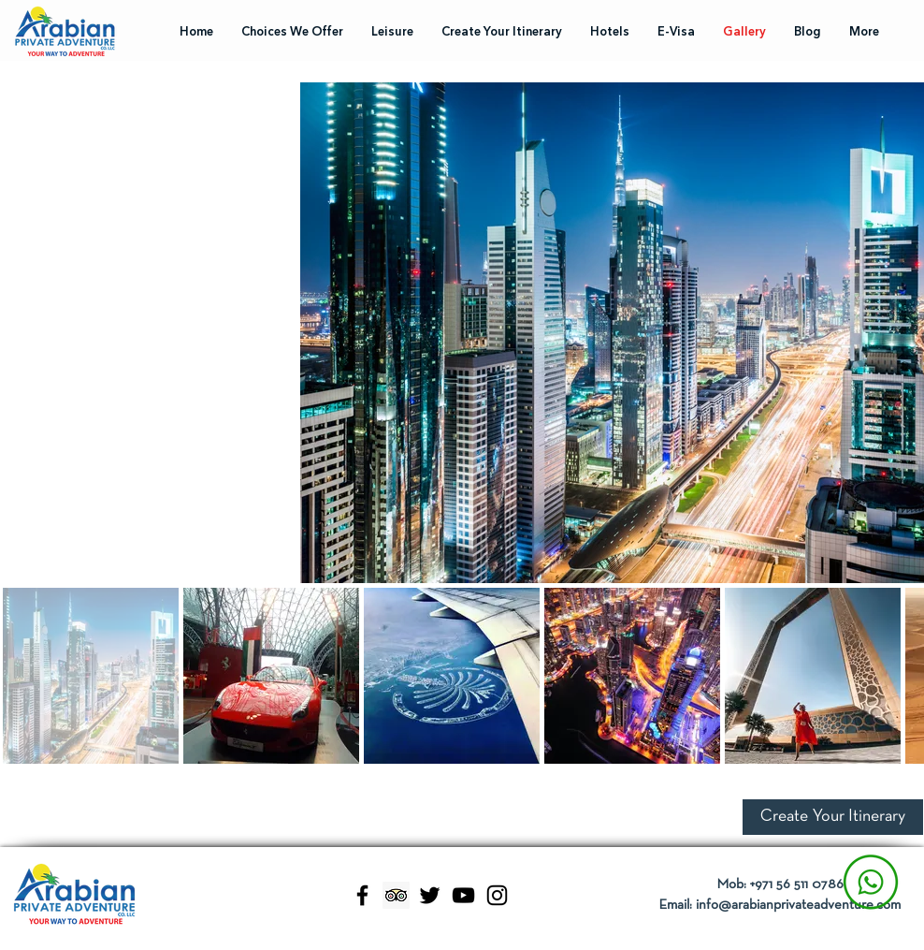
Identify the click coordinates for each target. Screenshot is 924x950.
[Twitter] (429, 895)
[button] (833, 817)
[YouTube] (463, 895)
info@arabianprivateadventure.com (798, 905)
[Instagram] (497, 895)
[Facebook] (362, 895)
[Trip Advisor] (396, 895)
